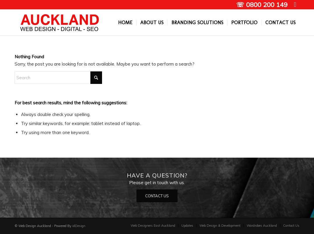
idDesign (78, 226)
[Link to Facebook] (295, 4)
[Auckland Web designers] (60, 22)
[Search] (58, 77)
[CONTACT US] (157, 196)
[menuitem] (125, 22)
